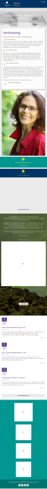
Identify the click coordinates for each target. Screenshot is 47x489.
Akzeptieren (23, 304)
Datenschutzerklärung (37, 301)
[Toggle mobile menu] (44, 2)
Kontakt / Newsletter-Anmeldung (30, 482)
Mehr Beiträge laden (23, 209)
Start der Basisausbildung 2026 (13, 327)
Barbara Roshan (6, 329)
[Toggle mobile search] (42, 2)
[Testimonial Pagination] (19, 239)
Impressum (21, 482)
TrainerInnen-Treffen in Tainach (13, 378)
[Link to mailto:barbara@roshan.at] (23, 159)
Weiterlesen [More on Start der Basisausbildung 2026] (42, 337)
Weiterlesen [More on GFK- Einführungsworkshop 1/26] (42, 362)
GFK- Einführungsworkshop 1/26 (14, 352)
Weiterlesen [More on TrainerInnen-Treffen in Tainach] (42, 387)
